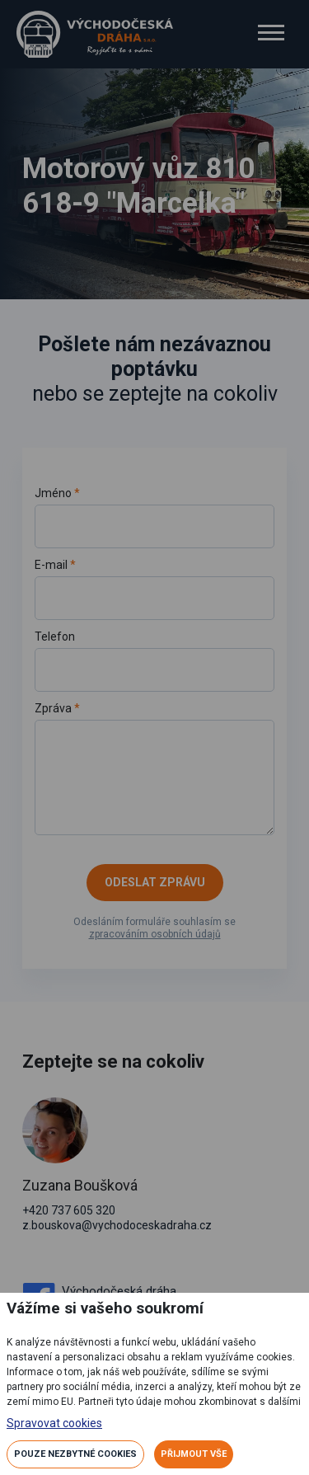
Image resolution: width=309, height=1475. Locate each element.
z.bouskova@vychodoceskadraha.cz (117, 1225)
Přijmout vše (194, 1454)
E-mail (155, 588)
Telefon (155, 661)
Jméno (155, 516)
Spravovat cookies (54, 1423)
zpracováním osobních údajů (155, 934)
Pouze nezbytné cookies (75, 1454)
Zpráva (155, 767)
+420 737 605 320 (68, 1210)
